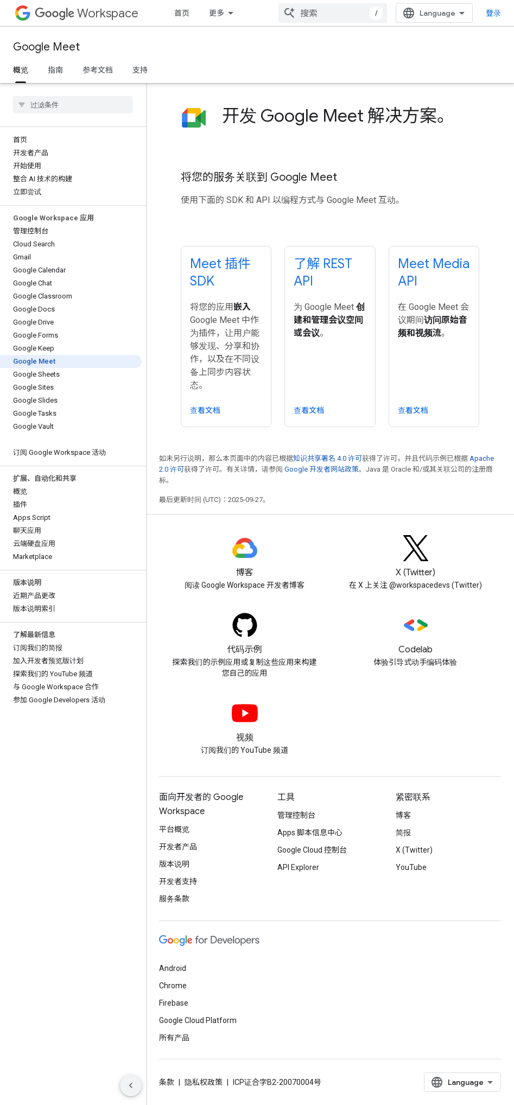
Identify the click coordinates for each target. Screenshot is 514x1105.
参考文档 (98, 70)
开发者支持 (178, 881)
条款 (166, 1082)
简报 (403, 832)
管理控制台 (296, 815)
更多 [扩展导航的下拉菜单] (216, 13)
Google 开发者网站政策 (321, 469)
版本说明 (174, 864)
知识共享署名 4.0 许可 (327, 458)
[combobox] (332, 13)
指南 (55, 70)
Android (172, 968)
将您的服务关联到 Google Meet (259, 177)
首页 (181, 13)
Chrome (173, 985)
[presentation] (350, 126)
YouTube (411, 867)
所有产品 (174, 1037)
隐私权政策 (204, 1082)
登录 (493, 13)
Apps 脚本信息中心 (309, 832)
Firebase (173, 1003)
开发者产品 (178, 846)
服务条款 (174, 898)
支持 (140, 70)
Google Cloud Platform (198, 1020)
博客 (403, 815)
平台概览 (174, 829)
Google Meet (46, 47)
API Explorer (298, 867)
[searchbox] (73, 104)
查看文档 (205, 410)
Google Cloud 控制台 (312, 850)
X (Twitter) (414, 850)
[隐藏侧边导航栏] (131, 1085)
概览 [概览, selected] (20, 70)
